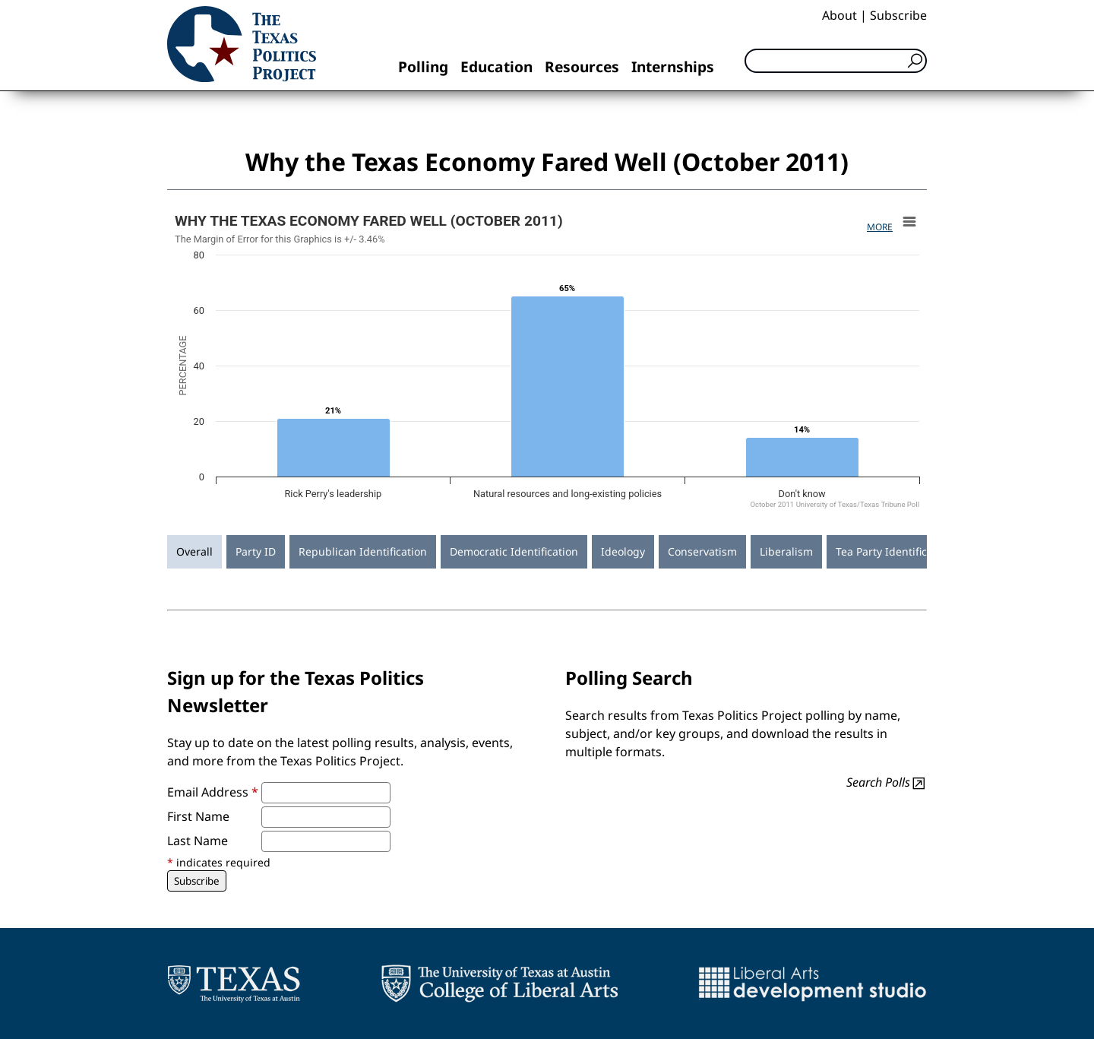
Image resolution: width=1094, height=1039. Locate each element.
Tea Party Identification (894, 551)
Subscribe (898, 15)
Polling (423, 66)
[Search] (836, 61)
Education (496, 66)
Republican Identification (363, 551)
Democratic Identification (514, 551)
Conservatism (702, 551)
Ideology (623, 551)
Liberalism (786, 551)
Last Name (197, 840)
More (880, 226)
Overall (194, 551)
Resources (582, 66)
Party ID (256, 551)
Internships (672, 66)
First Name (198, 816)
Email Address (212, 792)
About (839, 15)
